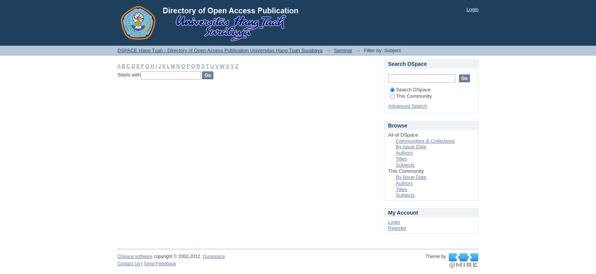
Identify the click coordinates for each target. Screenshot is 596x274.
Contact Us (128, 263)
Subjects (405, 165)
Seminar (343, 50)
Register (397, 228)
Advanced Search (407, 106)
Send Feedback (160, 263)
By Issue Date (411, 147)
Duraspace (214, 256)
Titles (401, 159)
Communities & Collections (425, 141)
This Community (411, 96)
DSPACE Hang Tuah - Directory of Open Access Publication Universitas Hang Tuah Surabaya (220, 50)
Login (472, 9)
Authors (404, 153)
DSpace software (134, 256)
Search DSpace (410, 89)
